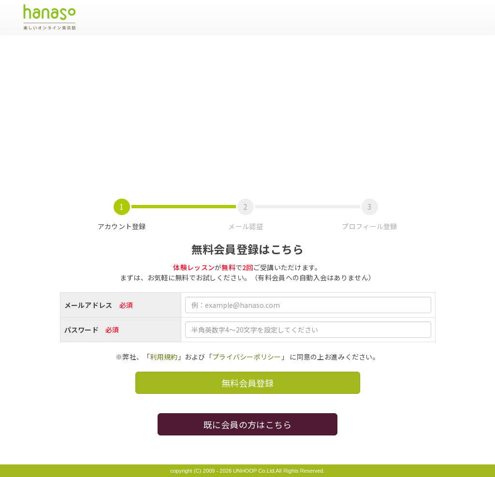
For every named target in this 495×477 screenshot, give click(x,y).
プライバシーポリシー (246, 356)
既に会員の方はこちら (248, 424)
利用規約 (163, 356)
